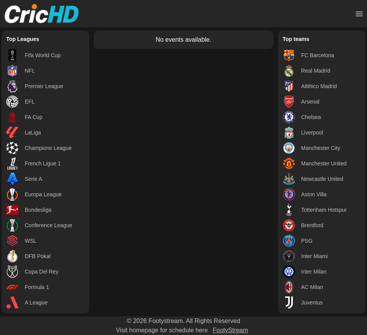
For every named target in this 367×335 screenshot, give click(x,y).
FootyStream (230, 330)
